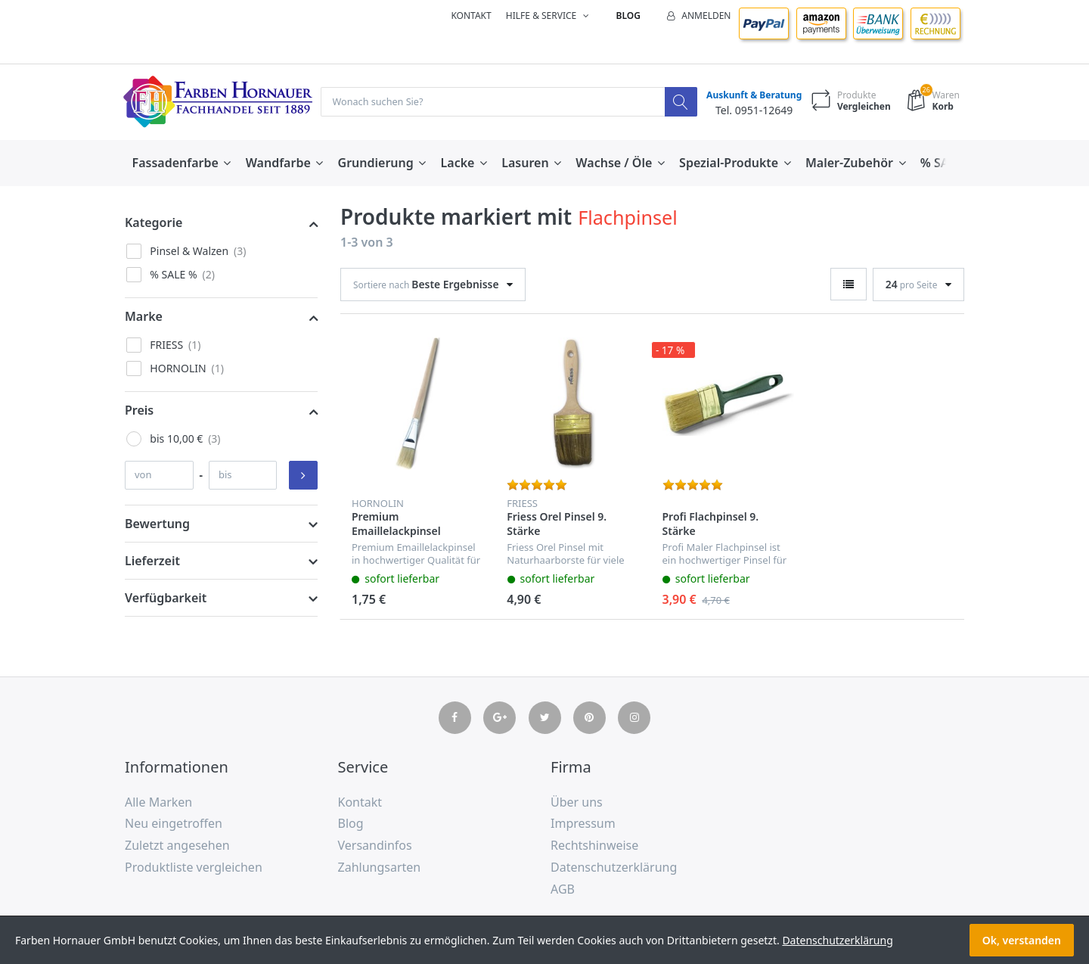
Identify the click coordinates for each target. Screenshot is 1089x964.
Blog (628, 15)
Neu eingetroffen (173, 824)
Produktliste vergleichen (193, 868)
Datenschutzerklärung (614, 868)
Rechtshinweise (594, 846)
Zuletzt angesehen (177, 846)
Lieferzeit (152, 561)
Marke (144, 317)
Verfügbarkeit (165, 598)
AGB (563, 890)
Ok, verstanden (1021, 940)
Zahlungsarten (379, 868)
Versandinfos (375, 846)
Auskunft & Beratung (750, 95)
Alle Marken (158, 803)
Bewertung (157, 524)
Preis (139, 411)
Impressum (583, 824)
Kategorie (153, 223)
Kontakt (471, 15)
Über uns (577, 803)
